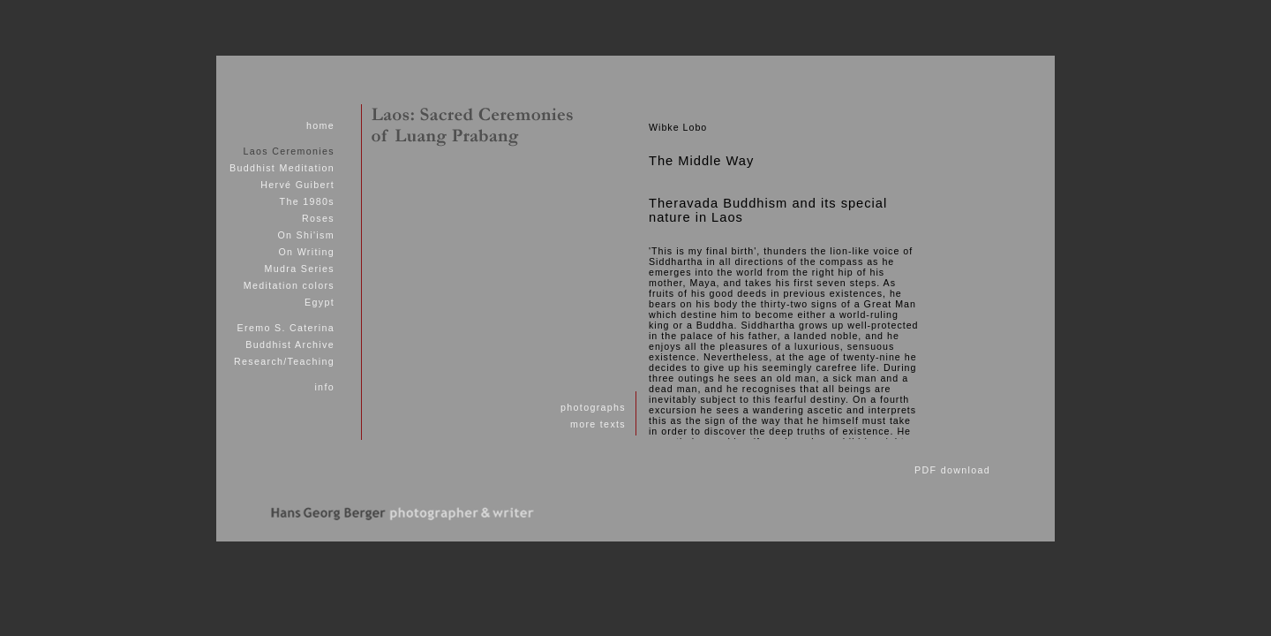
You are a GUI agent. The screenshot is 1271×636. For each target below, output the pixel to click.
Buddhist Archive (290, 344)
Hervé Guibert (297, 184)
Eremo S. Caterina (286, 327)
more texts (598, 424)
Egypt (320, 302)
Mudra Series (300, 268)
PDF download (952, 470)
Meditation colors (289, 285)
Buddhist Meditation (282, 168)
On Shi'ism (306, 235)
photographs (593, 407)
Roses (318, 218)
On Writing (306, 251)
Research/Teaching (284, 361)
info (324, 387)
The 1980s (307, 201)
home (320, 125)
